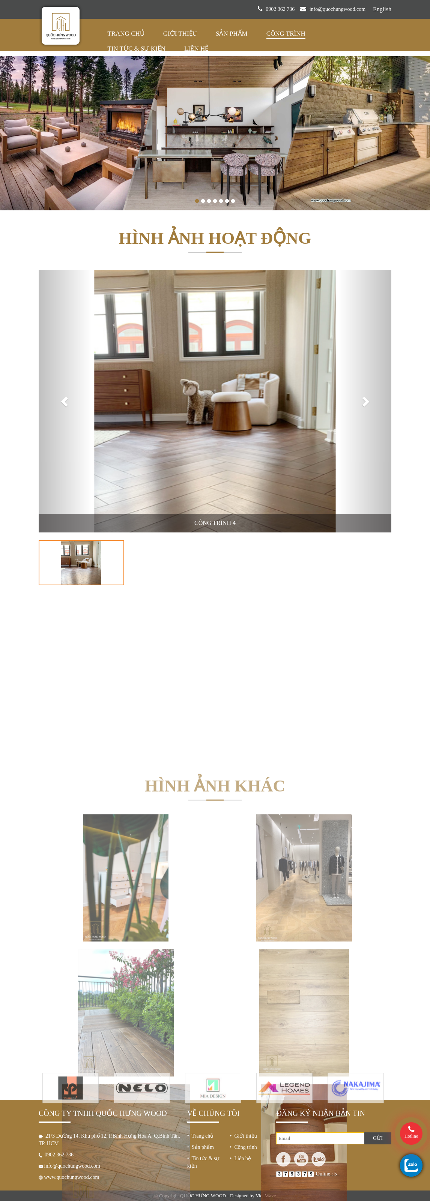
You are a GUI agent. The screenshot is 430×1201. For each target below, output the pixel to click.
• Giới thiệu (243, 1136)
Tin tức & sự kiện (136, 48)
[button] (65, 401)
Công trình (285, 33)
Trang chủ (125, 33)
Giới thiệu (180, 33)
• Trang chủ (200, 1136)
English (382, 9)
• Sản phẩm (200, 1147)
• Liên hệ (240, 1158)
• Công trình (243, 1147)
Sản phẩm (232, 33)
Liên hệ (196, 48)
